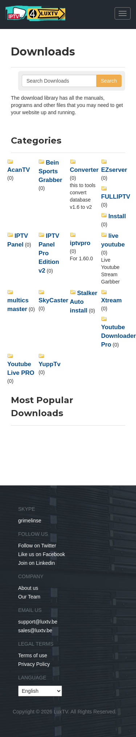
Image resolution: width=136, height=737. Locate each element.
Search (109, 81)
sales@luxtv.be (35, 630)
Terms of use (32, 655)
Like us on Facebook (41, 554)
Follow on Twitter (37, 545)
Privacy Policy (34, 664)
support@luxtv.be (37, 622)
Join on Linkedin (36, 563)
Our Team (29, 597)
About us (28, 588)
